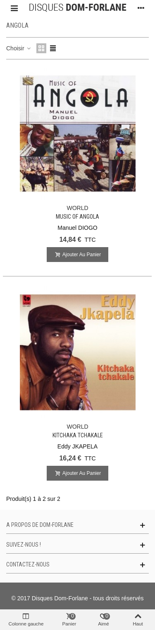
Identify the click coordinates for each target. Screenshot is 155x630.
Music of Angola (77, 216)
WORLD (77, 208)
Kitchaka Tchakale (77, 435)
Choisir (18, 48)
